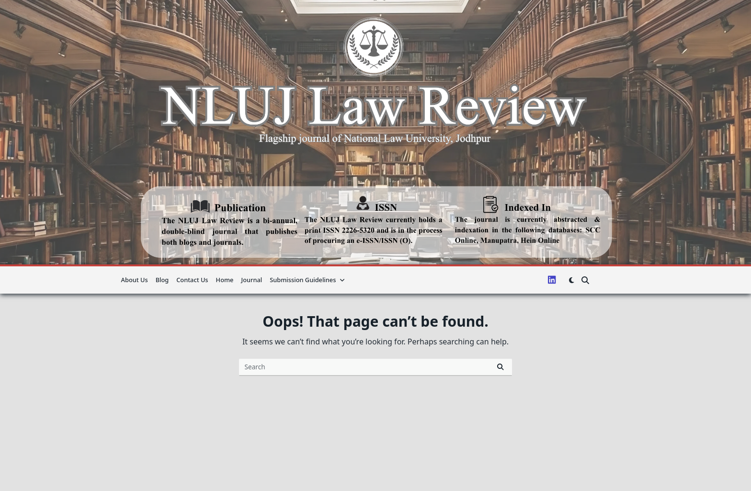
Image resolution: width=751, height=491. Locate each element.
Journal (251, 279)
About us (134, 279)
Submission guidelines (307, 279)
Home (225, 279)
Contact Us (192, 279)
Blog (162, 279)
